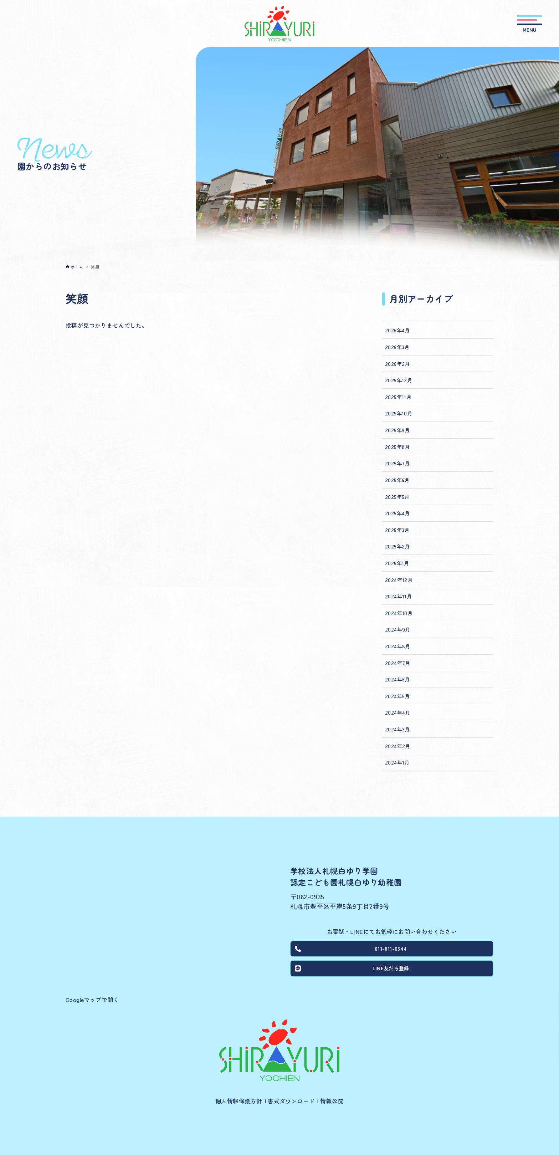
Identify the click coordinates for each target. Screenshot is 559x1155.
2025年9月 (397, 430)
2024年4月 (397, 712)
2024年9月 (397, 629)
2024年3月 (397, 729)
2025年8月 (397, 446)
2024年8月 (397, 646)
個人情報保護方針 (238, 1101)
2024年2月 (397, 746)
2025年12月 (398, 380)
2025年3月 (397, 529)
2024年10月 (398, 613)
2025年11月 (398, 396)
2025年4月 (397, 513)
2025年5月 (397, 496)
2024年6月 (397, 679)
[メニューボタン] (529, 23)
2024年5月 (397, 696)
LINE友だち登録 (353, 971)
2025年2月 (397, 546)
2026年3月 (397, 347)
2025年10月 (398, 413)
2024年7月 (397, 662)
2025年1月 (397, 563)
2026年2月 (397, 363)
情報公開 (332, 1101)
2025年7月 (397, 463)
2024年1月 (397, 762)
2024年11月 (398, 596)
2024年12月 (398, 579)
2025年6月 (397, 480)
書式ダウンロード (291, 1101)
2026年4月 (397, 330)
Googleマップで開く (92, 999)
